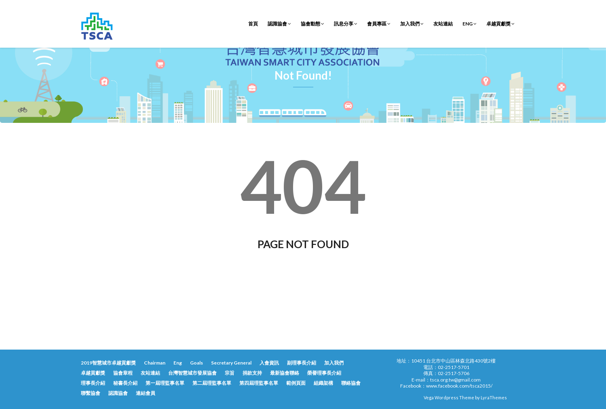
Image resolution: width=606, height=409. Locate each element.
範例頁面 (296, 383)
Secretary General (231, 363)
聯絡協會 (351, 383)
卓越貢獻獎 (500, 24)
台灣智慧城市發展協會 (192, 373)
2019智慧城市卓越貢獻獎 (108, 363)
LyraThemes (494, 397)
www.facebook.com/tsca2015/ (459, 386)
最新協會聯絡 (284, 373)
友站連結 (443, 24)
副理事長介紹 (301, 363)
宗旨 (229, 373)
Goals (196, 363)
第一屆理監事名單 (165, 383)
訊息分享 (345, 24)
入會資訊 (269, 363)
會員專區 (379, 24)
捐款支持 (252, 373)
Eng (469, 24)
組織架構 (323, 383)
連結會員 (145, 393)
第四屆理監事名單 (258, 383)
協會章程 (123, 373)
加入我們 (412, 24)
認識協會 (279, 24)
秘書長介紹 (125, 383)
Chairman (154, 363)
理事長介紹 (93, 383)
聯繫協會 (90, 393)
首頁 (253, 24)
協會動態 (312, 24)
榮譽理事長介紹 (324, 373)
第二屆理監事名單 (211, 383)
